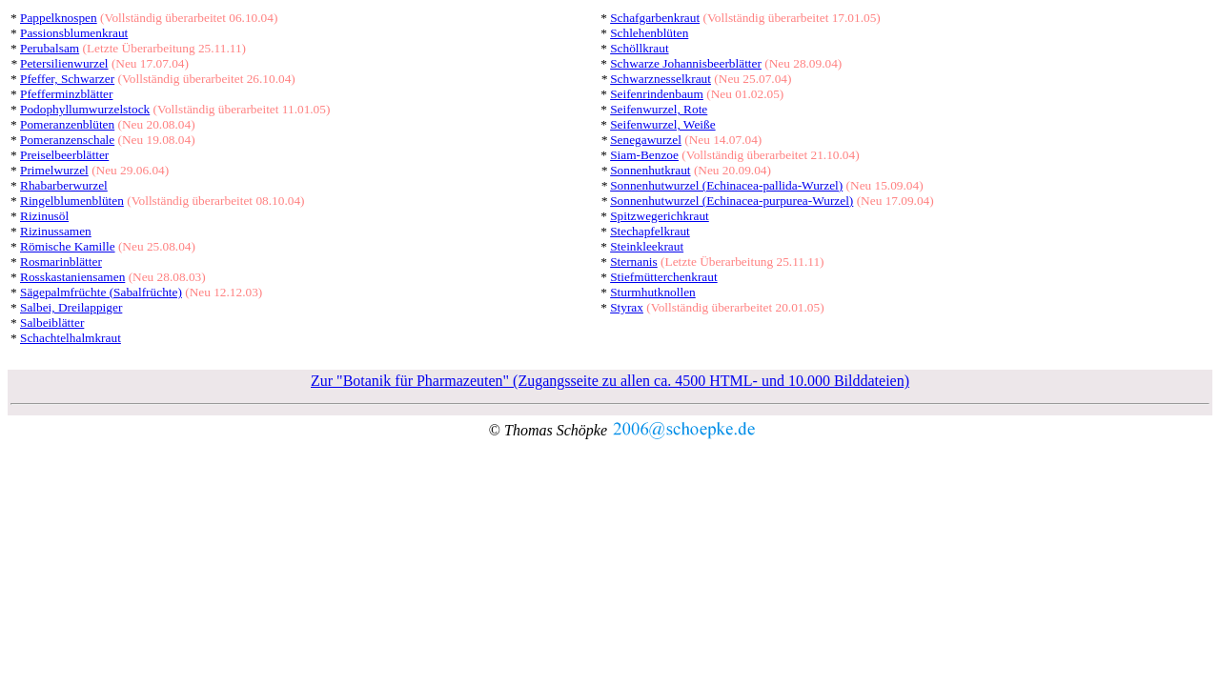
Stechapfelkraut (650, 231)
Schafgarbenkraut (655, 17)
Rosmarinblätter (61, 261)
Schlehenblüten (649, 33)
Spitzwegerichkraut (659, 216)
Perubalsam (49, 48)
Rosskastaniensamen (72, 277)
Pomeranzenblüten (67, 124)
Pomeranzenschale (67, 139)
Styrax (626, 307)
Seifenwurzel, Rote (658, 109)
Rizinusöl (44, 216)
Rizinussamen (56, 231)
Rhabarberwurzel (64, 185)
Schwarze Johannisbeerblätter (686, 63)
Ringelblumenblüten (72, 200)
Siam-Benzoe (644, 155)
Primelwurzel (54, 170)
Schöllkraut (639, 48)
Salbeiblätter (52, 322)
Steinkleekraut (646, 246)
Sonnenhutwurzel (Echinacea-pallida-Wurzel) (726, 185)
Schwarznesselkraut (660, 78)
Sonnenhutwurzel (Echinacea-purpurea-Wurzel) (731, 200)
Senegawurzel (645, 139)
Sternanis (634, 261)
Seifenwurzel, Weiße (662, 124)
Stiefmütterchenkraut (664, 277)
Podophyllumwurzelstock (85, 109)
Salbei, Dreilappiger (71, 307)
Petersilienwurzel (64, 63)
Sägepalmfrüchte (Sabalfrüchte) (101, 292)
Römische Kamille (67, 246)
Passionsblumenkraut (74, 33)
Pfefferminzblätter (66, 94)
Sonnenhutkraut (650, 170)
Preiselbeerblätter (64, 155)
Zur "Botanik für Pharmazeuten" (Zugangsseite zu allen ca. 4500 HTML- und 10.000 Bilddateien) (610, 381)
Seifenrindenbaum (656, 94)
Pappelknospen (58, 17)
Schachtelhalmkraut (70, 338)
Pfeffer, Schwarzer (67, 78)
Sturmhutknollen (653, 292)
